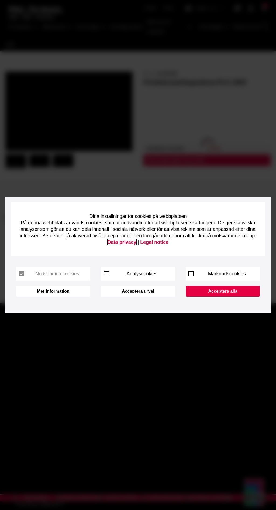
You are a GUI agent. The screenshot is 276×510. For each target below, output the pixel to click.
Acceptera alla (222, 291)
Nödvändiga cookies (49, 273)
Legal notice (154, 242)
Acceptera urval (138, 291)
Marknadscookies (217, 273)
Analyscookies (131, 273)
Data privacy (122, 242)
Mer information (53, 291)
